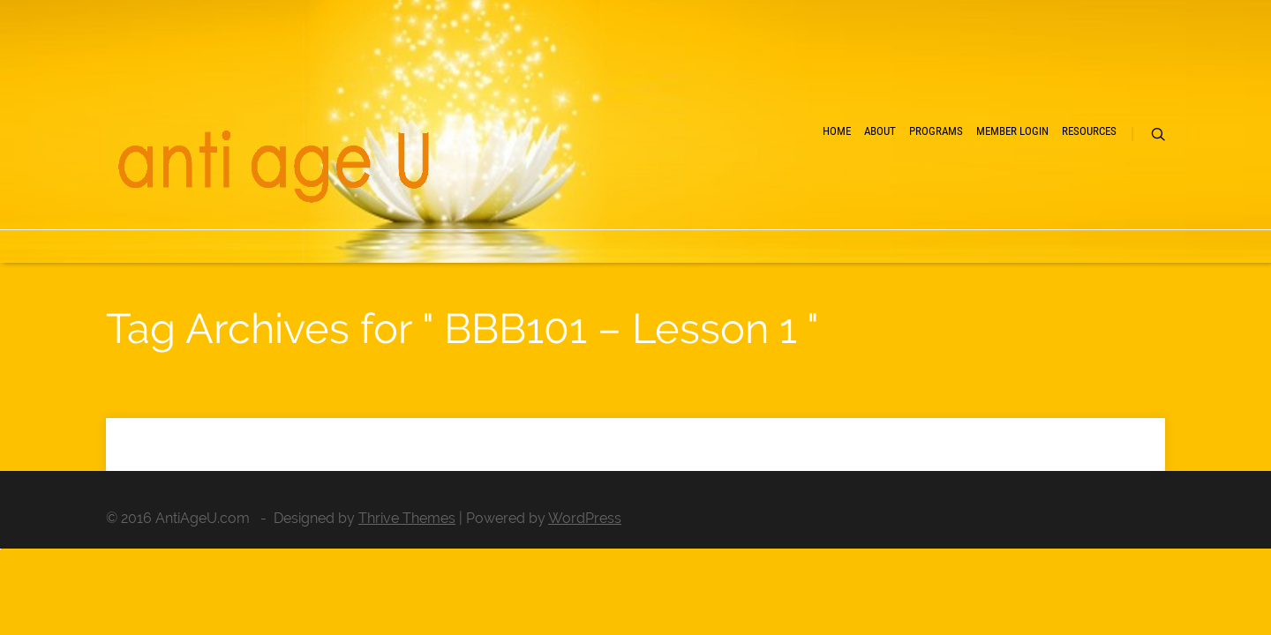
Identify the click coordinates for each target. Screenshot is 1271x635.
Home (670, 194)
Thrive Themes (406, 518)
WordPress (584, 518)
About (743, 194)
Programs (832, 194)
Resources (1060, 194)
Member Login (945, 194)
